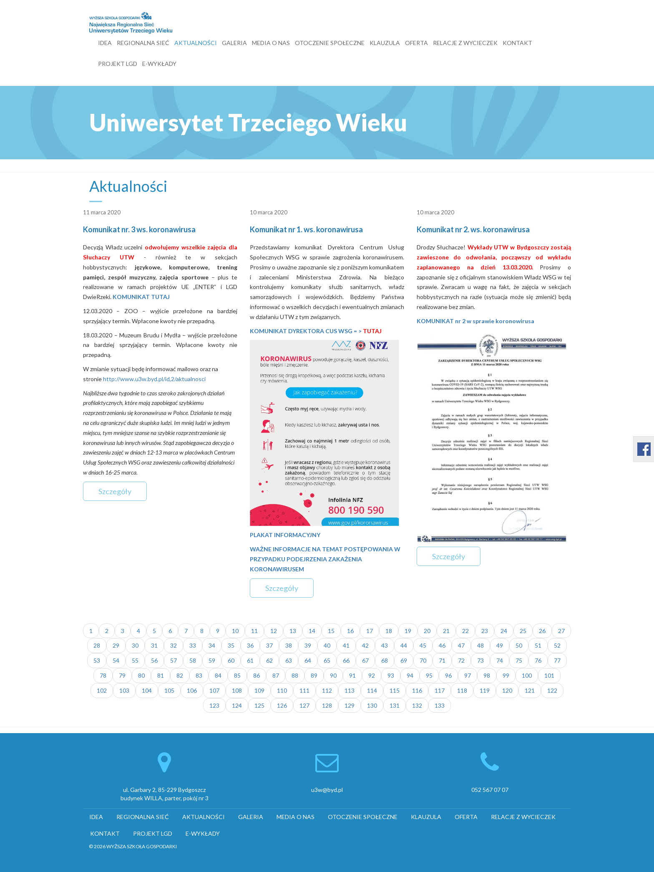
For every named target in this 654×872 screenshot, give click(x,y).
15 (331, 630)
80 (141, 675)
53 (96, 660)
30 (135, 645)
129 (350, 705)
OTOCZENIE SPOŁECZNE (330, 42)
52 (557, 645)
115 (395, 690)
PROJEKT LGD (117, 63)
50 (519, 645)
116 (417, 690)
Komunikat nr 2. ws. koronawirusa (473, 229)
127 (304, 705)
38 (288, 645)
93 (390, 675)
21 (446, 630)
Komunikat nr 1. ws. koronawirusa (306, 229)
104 (147, 690)
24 (504, 630)
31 (154, 645)
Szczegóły (114, 491)
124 (237, 705)
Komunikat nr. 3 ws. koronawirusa (139, 229)
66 (346, 660)
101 (549, 675)
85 (237, 675)
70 (423, 660)
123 (214, 705)
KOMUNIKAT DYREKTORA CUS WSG (301, 330)
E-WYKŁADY (159, 63)
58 (192, 660)
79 (122, 675)
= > (367, 330)
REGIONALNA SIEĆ (143, 42)
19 (408, 630)
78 (103, 675)
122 (552, 690)
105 (169, 690)
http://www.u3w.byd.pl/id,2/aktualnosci (154, 378)
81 (160, 675)
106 (192, 690)
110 (282, 690)
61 (250, 660)
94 (410, 675)
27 (561, 630)
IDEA (105, 42)
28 (96, 645)
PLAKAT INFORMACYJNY (285, 534)
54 (116, 660)
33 (192, 645)
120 (507, 690)
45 (423, 645)
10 (235, 630)
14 (312, 630)
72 (461, 660)
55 (135, 660)
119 (485, 690)
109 (259, 690)
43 (384, 645)
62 (269, 660)
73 (480, 660)
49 (499, 645)
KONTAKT (517, 42)
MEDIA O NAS (271, 42)
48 (480, 645)
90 (333, 675)
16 (350, 630)
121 (530, 690)
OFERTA (416, 42)
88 (295, 675)
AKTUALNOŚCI (195, 42)
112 (327, 690)
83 (199, 675)
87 (275, 675)
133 (440, 705)
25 (523, 630)
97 (467, 675)
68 (384, 660)
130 (372, 705)
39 (307, 645)
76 (538, 660)
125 (259, 705)
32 (173, 645)
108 (237, 690)
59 (212, 660)
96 (448, 675)
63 (288, 660)
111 (304, 690)
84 (218, 675)
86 (256, 675)
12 (273, 630)
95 (429, 675)
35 (231, 645)
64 (307, 660)
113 (350, 690)
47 (461, 645)
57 (173, 660)
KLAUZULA (385, 42)
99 (506, 675)
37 (269, 645)
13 (292, 630)
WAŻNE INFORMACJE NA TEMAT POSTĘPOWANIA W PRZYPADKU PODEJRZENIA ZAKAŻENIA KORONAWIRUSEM (325, 559)
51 (538, 645)
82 (179, 675)
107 (214, 690)
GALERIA (234, 42)
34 (212, 645)
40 (327, 645)
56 (154, 660)
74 (499, 660)
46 (442, 645)
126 (282, 705)
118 (462, 690)
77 (557, 660)
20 (427, 630)
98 (486, 675)
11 (254, 630)
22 (465, 630)
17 (369, 630)
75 (519, 660)
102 (102, 690)
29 (116, 645)
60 (231, 660)
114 (372, 690)
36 (250, 645)
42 (365, 645)
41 (346, 645)
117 (440, 690)
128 (327, 705)
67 (365, 660)
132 (417, 705)
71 (442, 660)
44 (403, 645)
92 (371, 675)
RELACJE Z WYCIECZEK (465, 42)
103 (124, 690)
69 (403, 660)
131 (395, 705)
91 (352, 675)
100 (527, 675)
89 (314, 675)
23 (484, 630)
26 (542, 630)
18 (388, 630)
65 (327, 660)
